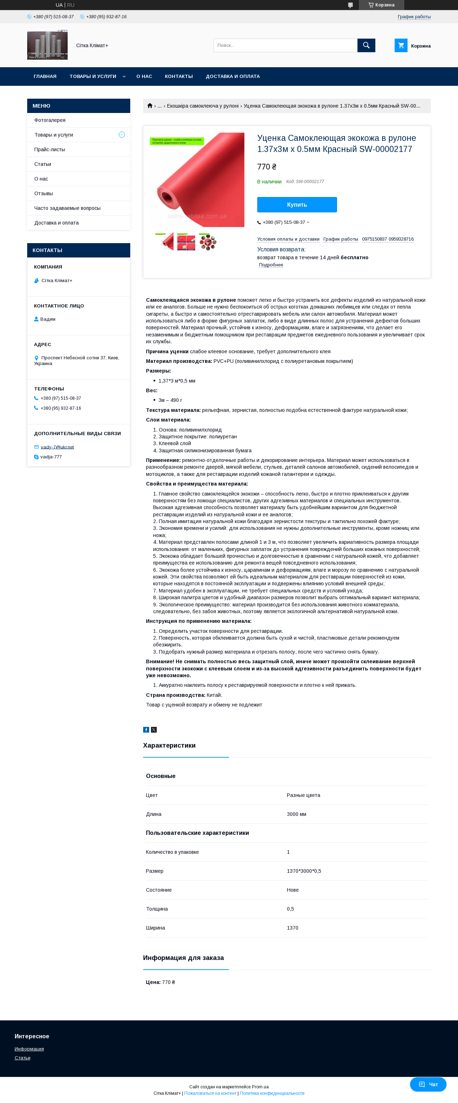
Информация (29, 1049)
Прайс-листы (49, 149)
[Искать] (366, 45)
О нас (144, 76)
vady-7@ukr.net (57, 446)
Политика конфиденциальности (272, 1093)
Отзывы (43, 193)
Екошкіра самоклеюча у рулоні (203, 106)
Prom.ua (260, 1086)
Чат (428, 1084)
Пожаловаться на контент (210, 1093)
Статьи (42, 164)
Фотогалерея (49, 120)
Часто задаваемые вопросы (67, 208)
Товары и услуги (92, 76)
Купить (297, 205)
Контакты (179, 76)
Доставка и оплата (233, 76)
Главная (45, 76)
